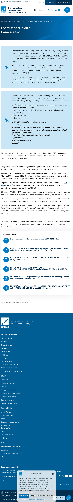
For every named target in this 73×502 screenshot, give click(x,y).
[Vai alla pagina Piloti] (29, 21)
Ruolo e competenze (8, 383)
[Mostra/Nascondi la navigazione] (35, 10)
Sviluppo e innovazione (8, 390)
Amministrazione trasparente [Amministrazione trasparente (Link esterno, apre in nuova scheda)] (11, 447)
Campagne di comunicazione (10, 422)
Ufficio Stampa (6, 412)
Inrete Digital (67, 484)
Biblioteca (4, 438)
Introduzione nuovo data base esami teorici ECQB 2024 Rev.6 (35, 239)
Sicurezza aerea (6, 338)
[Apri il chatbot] (68, 497)
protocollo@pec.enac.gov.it (10, 476)
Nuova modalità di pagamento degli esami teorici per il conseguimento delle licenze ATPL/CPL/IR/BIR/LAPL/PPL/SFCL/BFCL (39, 249)
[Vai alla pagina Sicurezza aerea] (10, 21)
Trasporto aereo (6, 345)
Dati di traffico (6, 428)
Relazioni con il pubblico (9, 397)
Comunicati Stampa (7, 415)
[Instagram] (48, 10)
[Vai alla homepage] (16, 10)
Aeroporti (4, 342)
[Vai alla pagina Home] (3, 21)
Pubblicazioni (5, 425)
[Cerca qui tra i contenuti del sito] (66, 10)
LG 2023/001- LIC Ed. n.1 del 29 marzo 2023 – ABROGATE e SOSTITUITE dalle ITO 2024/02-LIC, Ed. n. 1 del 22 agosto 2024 (40, 287)
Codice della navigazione (9, 364)
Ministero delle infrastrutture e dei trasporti (17, 2)
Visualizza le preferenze (45, 496)
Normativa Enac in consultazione (12, 371)
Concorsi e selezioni (7, 400)
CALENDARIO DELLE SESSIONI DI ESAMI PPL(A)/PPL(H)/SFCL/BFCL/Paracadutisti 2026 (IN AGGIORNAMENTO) (39, 268)
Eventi (3, 431)
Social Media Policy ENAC (9, 499)
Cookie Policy (32, 500)
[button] (53, 474)
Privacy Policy (41, 500)
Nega (32, 496)
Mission (3, 386)
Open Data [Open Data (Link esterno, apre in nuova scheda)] (4, 450)
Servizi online (51, 2)
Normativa (4, 358)
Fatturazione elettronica (9, 403)
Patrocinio (4, 380)
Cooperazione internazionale (10, 393)
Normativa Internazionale (9, 368)
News (3, 419)
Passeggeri (4, 348)
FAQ (2, 457)
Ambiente (4, 355)
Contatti (3, 480)
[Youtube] (59, 10)
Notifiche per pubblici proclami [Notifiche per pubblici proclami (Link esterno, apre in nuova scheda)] (11, 453)
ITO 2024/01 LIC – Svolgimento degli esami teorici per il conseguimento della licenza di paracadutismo (39, 277)
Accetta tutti (24, 496)
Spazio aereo (5, 352)
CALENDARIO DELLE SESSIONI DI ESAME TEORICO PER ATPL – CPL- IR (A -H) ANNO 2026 (39, 259)
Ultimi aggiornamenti (64, 2)
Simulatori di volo (7, 435)
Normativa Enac (6, 361)
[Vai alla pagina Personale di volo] (21, 21)
